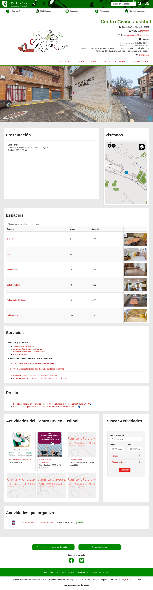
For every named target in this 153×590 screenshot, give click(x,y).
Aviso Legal (48, 572)
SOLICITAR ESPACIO (140, 61)
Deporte (80, 522)
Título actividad (117, 435)
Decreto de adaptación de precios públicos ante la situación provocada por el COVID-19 (49, 404)
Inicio (112, 445)
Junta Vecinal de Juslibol (23, 346)
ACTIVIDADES (121, 61)
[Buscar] (139, 4)
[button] (126, 456)
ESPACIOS (81, 61)
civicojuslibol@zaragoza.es (138, 35)
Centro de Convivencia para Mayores (28, 349)
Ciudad (24, 6)
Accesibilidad (83, 572)
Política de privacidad (66, 572)
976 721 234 (135, 580)
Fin (129, 445)
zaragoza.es (15, 6)
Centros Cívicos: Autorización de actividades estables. (35, 376)
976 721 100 (119, 580)
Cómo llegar (144, 55)
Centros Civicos (20, 3)
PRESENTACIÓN (66, 61)
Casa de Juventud (20, 354)
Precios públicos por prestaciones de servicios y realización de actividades (44, 406)
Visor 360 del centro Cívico (76, 94)
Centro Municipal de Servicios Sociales (29, 352)
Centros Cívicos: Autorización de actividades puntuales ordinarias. (40, 378)
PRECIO (107, 61)
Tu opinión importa (99, 547)
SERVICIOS (95, 61)
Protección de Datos (101, 572)
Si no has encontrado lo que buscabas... (53, 547)
